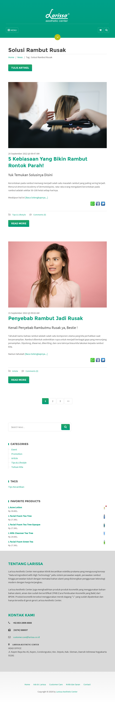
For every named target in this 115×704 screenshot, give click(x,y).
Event (14, 449)
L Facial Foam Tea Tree (57, 516)
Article (15, 371)
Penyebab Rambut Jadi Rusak (48, 318)
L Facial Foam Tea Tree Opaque (57, 524)
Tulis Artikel (20, 67)
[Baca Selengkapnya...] (36, 197)
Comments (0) (39, 214)
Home (11, 57)
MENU (12, 30)
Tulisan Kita (17, 466)
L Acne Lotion (57, 507)
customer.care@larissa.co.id (26, 637)
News (20, 57)
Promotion (16, 453)
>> (68, 401)
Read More (18, 223)
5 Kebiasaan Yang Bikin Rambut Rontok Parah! (51, 162)
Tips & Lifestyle (19, 214)
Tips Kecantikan (16, 486)
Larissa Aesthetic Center (66, 691)
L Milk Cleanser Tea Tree (57, 533)
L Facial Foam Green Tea (57, 541)
